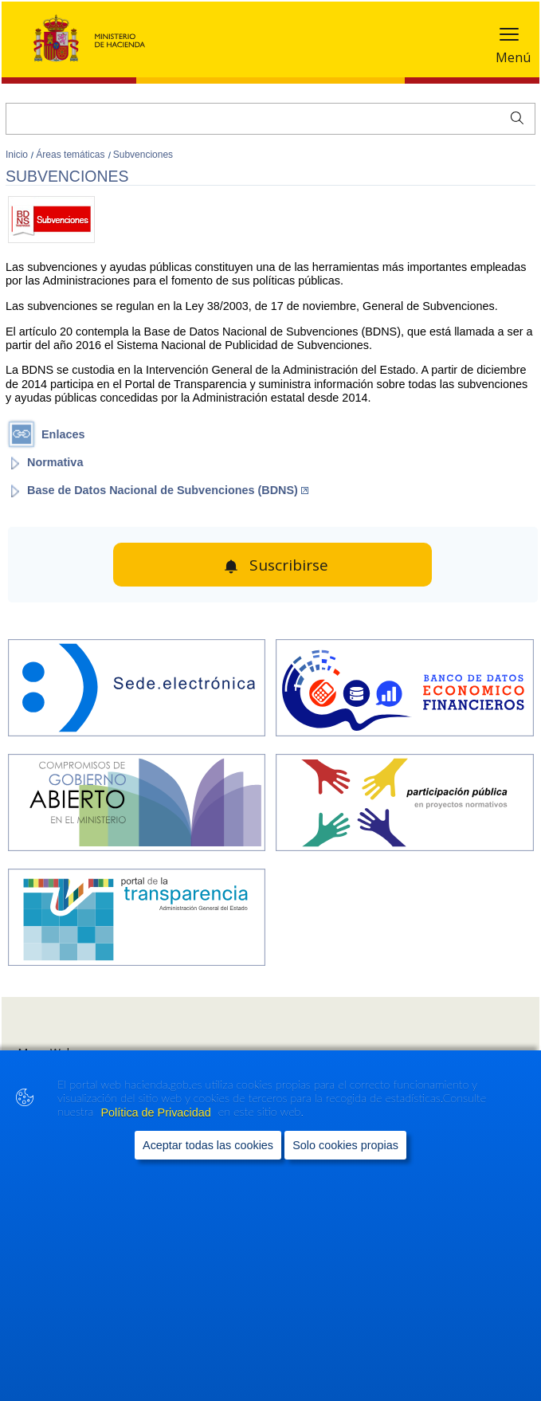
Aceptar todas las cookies (208, 1145)
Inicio (18, 154)
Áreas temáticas (71, 154)
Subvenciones (143, 154)
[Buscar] (270, 119)
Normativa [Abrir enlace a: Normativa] (55, 462)
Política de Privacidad (157, 1112)
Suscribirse (288, 565)
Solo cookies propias (345, 1145)
